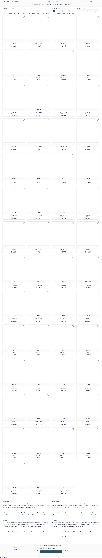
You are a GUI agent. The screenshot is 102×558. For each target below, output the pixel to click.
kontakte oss (55, 536)
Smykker (55, 4)
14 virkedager (94, 11)
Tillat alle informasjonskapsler (51, 551)
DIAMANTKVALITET (56, 501)
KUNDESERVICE (55, 530)
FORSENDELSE (55, 511)
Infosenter (15, 551)
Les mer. (33, 507)
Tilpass (51, 555)
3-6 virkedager (82, 11)
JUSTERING (54, 520)
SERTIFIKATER (6, 530)
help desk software (3, 557)
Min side (15, 547)
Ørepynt (49, 4)
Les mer (82, 507)
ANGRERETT (5, 520)
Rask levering (36, 4)
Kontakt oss (41, 514)
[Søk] (81, 2)
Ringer (43, 4)
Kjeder (61, 4)
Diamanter (67, 4)
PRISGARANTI (6, 501)
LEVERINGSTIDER (6, 511)
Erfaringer (15, 549)
